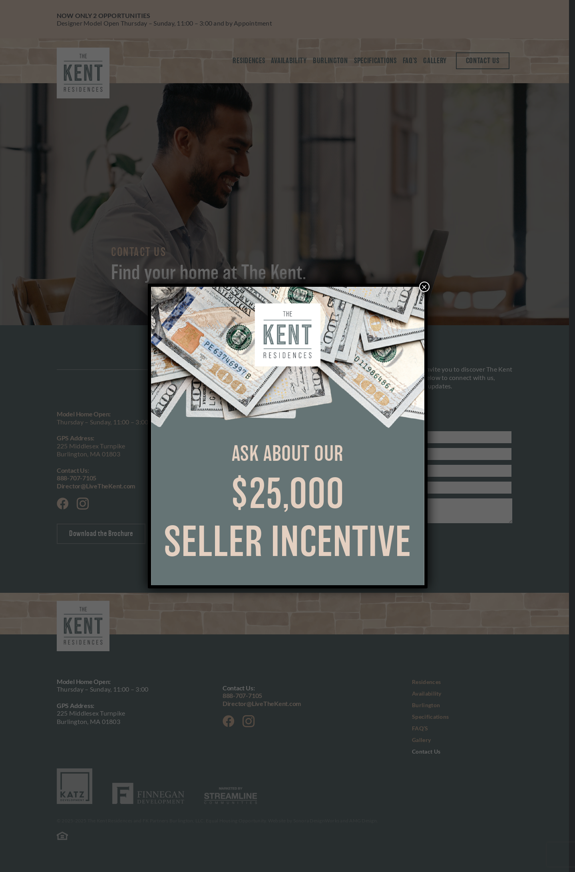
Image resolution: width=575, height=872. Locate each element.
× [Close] (424, 287)
